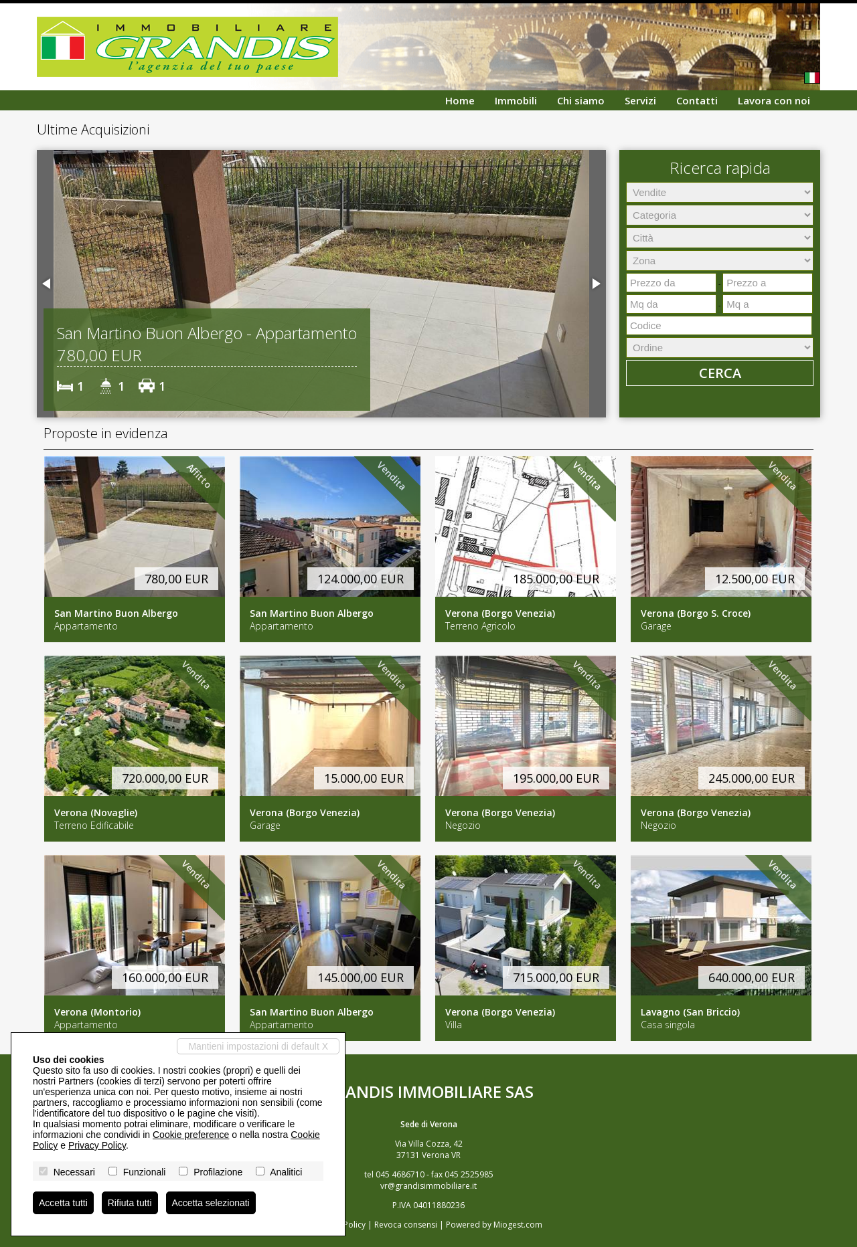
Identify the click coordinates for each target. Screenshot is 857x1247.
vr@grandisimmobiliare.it (428, 1185)
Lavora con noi (774, 100)
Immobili (516, 100)
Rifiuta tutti (130, 1202)
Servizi (640, 100)
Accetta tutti (63, 1202)
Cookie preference (191, 1134)
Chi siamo (581, 100)
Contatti (697, 100)
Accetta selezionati (211, 1202)
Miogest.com (517, 1224)
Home (460, 100)
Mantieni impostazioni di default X (258, 1046)
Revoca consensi (405, 1224)
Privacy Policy (97, 1145)
